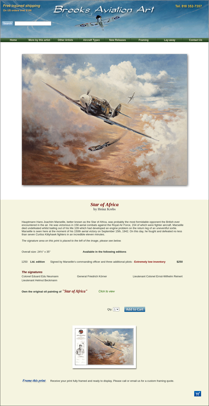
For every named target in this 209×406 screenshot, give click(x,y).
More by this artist (39, 40)
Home (13, 40)
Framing (144, 40)
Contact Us (195, 40)
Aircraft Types (91, 40)
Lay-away (169, 40)
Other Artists (65, 40)
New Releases (117, 40)
